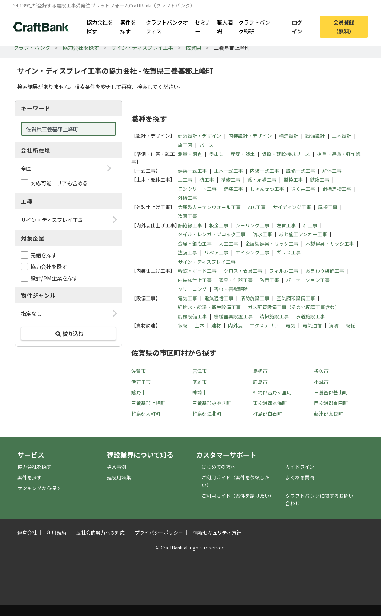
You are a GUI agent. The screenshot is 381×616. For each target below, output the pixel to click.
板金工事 (218, 225)
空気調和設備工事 (295, 298)
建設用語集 (119, 477)
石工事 (310, 225)
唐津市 (199, 371)
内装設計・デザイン (250, 135)
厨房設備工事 (192, 316)
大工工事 (228, 243)
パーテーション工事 (308, 279)
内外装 (235, 325)
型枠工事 (293, 179)
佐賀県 (193, 47)
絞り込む (68, 333)
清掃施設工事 (274, 316)
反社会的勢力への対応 (100, 532)
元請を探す (44, 255)
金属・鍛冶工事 (195, 243)
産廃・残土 (243, 153)
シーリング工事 (252, 225)
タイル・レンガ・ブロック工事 (212, 234)
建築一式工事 (192, 170)
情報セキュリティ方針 (217, 532)
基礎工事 (230, 179)
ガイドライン (299, 466)
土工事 (185, 179)
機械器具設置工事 (233, 316)
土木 (199, 325)
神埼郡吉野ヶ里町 (272, 392)
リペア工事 (216, 252)
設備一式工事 (300, 170)
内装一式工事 (264, 170)
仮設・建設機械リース (286, 153)
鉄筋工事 (319, 179)
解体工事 (332, 170)
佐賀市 (138, 371)
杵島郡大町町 (145, 413)
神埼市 (199, 392)
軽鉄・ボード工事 (197, 270)
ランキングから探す (39, 487)
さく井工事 (303, 188)
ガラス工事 (288, 252)
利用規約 (56, 532)
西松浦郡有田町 (331, 403)
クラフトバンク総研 (254, 26)
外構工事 (187, 197)
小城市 (321, 381)
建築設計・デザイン (199, 135)
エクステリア (264, 325)
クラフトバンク (31, 47)
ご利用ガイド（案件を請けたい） (238, 495)
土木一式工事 (228, 170)
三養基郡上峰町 (148, 403)
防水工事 (262, 234)
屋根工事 (327, 207)
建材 (216, 325)
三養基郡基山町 (331, 392)
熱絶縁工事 (190, 225)
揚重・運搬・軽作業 (339, 153)
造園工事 (187, 215)
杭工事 (206, 179)
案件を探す (128, 26)
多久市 (321, 371)
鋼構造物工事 (336, 188)
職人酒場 (225, 26)
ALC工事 (257, 207)
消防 (334, 325)
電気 (290, 325)
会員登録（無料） (343, 26)
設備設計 (315, 135)
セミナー (203, 26)
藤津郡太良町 (328, 413)
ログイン (297, 26)
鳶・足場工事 (261, 179)
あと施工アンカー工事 (303, 234)
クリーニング (192, 288)
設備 (350, 325)
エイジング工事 (252, 252)
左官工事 (286, 225)
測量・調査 (190, 153)
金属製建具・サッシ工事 (271, 243)
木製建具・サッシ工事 (329, 243)
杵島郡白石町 (267, 413)
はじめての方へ (219, 466)
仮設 (183, 325)
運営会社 (27, 532)
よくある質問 (299, 477)
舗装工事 (233, 188)
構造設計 (288, 135)
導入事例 (116, 466)
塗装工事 (187, 252)
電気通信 (312, 325)
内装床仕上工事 (195, 279)
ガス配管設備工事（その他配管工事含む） (294, 307)
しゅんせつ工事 (267, 188)
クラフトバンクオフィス (167, 26)
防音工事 (269, 279)
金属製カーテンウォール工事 (209, 207)
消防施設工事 (254, 298)
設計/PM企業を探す (54, 278)
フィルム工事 (283, 270)
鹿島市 (260, 381)
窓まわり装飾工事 (324, 270)
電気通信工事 (218, 298)
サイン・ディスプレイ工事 (142, 47)
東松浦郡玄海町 (270, 403)
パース (206, 144)
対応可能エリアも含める (59, 183)
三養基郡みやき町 (211, 403)
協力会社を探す (100, 26)
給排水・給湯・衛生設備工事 (209, 307)
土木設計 (341, 135)
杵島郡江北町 (206, 413)
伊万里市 (141, 381)
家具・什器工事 (236, 279)
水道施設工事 (310, 316)
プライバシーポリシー (159, 532)
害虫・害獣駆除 (231, 288)
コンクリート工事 (197, 188)
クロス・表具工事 (243, 270)
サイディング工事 (292, 207)
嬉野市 (138, 392)
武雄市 (199, 381)
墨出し (216, 153)
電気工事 (187, 298)
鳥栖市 (260, 371)
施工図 (185, 144)
